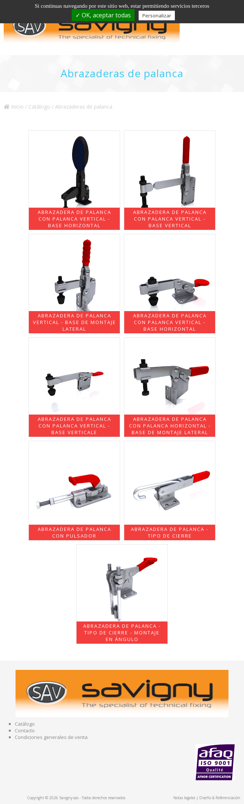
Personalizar (156, 15)
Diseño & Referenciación (219, 797)
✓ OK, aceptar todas (103, 15)
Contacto (25, 730)
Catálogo (39, 106)
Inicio (14, 106)
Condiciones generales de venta (51, 737)
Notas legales (184, 797)
